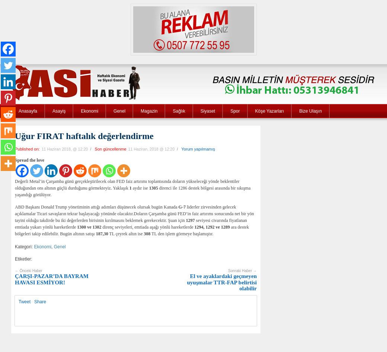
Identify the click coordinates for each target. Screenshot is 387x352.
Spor (235, 111)
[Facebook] (22, 170)
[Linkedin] (51, 170)
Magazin (149, 111)
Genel (119, 111)
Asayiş (58, 111)
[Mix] (94, 170)
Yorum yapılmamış (198, 149)
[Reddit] (80, 170)
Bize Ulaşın (310, 111)
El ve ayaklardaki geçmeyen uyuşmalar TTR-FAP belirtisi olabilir (222, 280)
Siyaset (208, 111)
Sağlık (179, 111)
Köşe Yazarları (269, 111)
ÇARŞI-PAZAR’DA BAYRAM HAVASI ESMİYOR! (52, 277)
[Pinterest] (65, 170)
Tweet (25, 301)
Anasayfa (28, 111)
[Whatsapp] (109, 170)
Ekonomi (89, 111)
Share (40, 301)
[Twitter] (36, 170)
